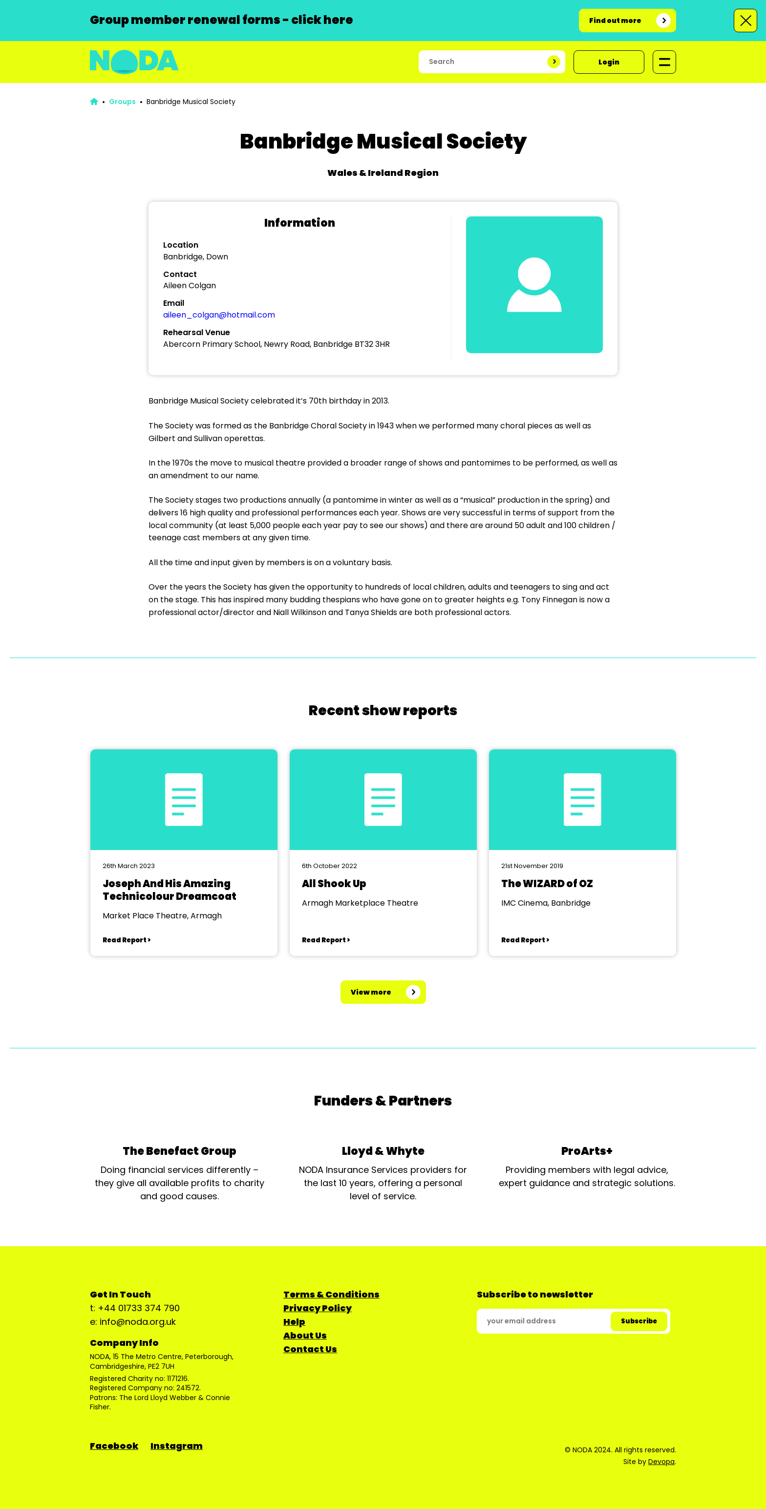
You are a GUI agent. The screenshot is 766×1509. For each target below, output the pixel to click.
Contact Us (310, 1349)
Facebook (114, 1446)
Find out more (615, 20)
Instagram (176, 1446)
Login (608, 62)
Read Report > (126, 940)
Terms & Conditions (331, 1294)
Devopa (661, 1461)
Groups (122, 101)
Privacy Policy (317, 1308)
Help (294, 1322)
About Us (305, 1335)
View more (371, 992)
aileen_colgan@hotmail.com (219, 314)
